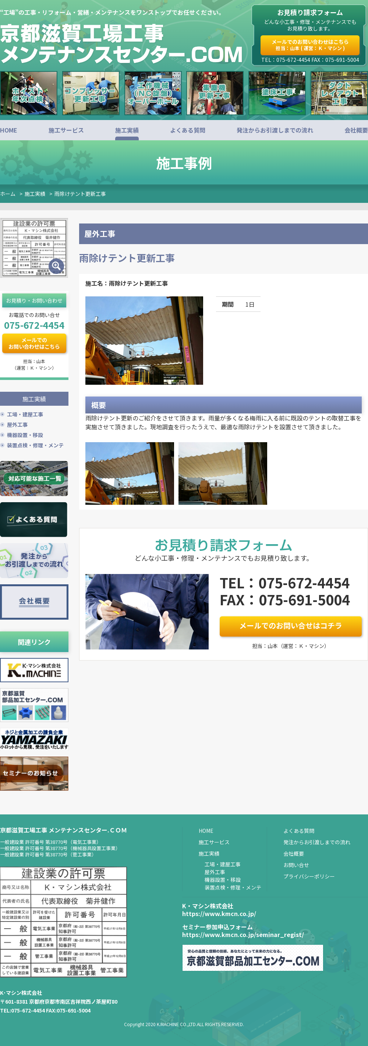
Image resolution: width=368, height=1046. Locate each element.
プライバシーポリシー (309, 876)
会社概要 (356, 130)
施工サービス (66, 130)
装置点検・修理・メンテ (35, 444)
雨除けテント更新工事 (80, 193)
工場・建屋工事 (25, 414)
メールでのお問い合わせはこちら (310, 45)
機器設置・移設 (25, 434)
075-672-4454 (34, 324)
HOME (8, 130)
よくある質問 (187, 130)
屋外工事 (17, 424)
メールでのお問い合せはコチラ (290, 625)
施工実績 (127, 130)
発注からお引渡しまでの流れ (275, 130)
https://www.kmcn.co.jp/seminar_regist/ (243, 934)
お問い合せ (296, 864)
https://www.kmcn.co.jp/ (219, 913)
